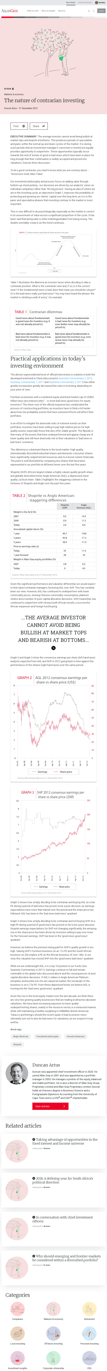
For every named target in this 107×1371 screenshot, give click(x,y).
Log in (101, 11)
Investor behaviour (76, 1036)
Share (41, 126)
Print (19, 126)
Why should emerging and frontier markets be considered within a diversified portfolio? (66, 1258)
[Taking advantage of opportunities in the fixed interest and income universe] (17, 1151)
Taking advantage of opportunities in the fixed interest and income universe (65, 1141)
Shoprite (17, 1044)
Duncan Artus (10, 108)
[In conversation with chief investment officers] (17, 1229)
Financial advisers (85, 2)
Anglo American (20, 1036)
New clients (70, 2)
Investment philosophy (47, 1036)
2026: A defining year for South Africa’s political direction (62, 1180)
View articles (50, 1106)
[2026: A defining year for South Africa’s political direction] (17, 1190)
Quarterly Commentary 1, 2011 (27, 382)
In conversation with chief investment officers (62, 1219)
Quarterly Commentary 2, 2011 (66, 382)
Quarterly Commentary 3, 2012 (75, 378)
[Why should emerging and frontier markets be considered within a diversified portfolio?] (17, 1268)
